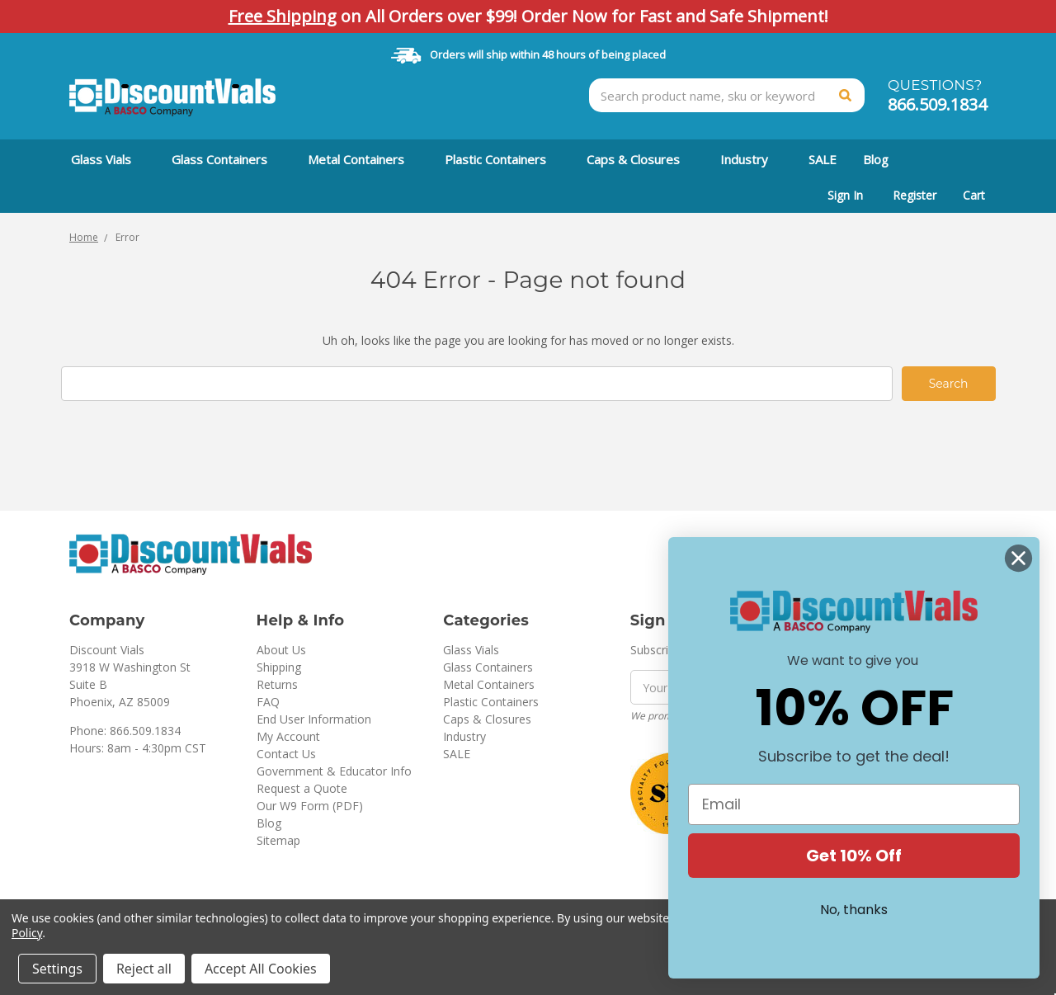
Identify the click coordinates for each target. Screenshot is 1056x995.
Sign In (845, 195)
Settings (57, 969)
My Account (288, 736)
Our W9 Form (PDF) (310, 805)
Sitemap (278, 840)
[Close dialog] (1018, 558)
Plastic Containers (502, 159)
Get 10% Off (854, 855)
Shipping (279, 667)
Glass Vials (108, 159)
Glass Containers (226, 159)
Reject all (144, 969)
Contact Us (286, 754)
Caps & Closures (640, 159)
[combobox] (727, 95)
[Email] (854, 804)
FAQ (268, 702)
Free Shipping (283, 16)
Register (914, 195)
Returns (277, 684)
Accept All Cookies (261, 969)
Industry (751, 159)
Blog (876, 159)
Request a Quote (302, 788)
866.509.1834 (937, 104)
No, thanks (854, 909)
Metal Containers (363, 159)
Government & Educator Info (334, 771)
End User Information (314, 719)
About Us (281, 650)
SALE (822, 159)
